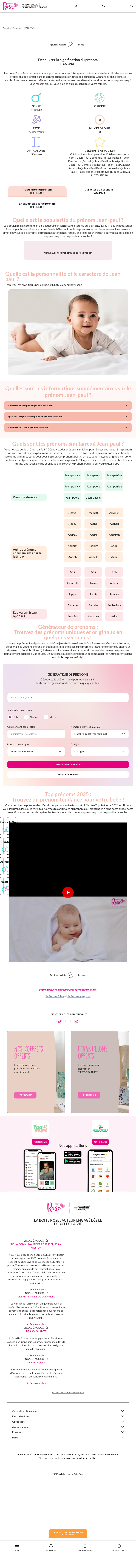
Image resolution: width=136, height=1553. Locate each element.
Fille (15, 755)
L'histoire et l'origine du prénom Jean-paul (30, 444)
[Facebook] (68, 1259)
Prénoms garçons (78, 1234)
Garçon (34, 755)
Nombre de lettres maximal (85, 765)
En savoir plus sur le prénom (37, 205)
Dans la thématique (18, 783)
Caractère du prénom (99, 191)
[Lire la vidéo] (68, 1030)
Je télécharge (40, 1379)
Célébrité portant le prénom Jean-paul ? (29, 466)
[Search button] (132, 6)
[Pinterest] (77, 1259)
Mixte (53, 755)
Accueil (6, 28)
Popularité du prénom (37, 191)
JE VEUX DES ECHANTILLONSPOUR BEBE (68, 1533)
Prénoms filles (55, 1234)
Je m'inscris (25, 1333)
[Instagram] (59, 1259)
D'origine (75, 783)
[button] (17, 1546)
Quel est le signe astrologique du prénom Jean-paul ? (36, 455)
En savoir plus (38, 1527)
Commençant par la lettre (21, 765)
